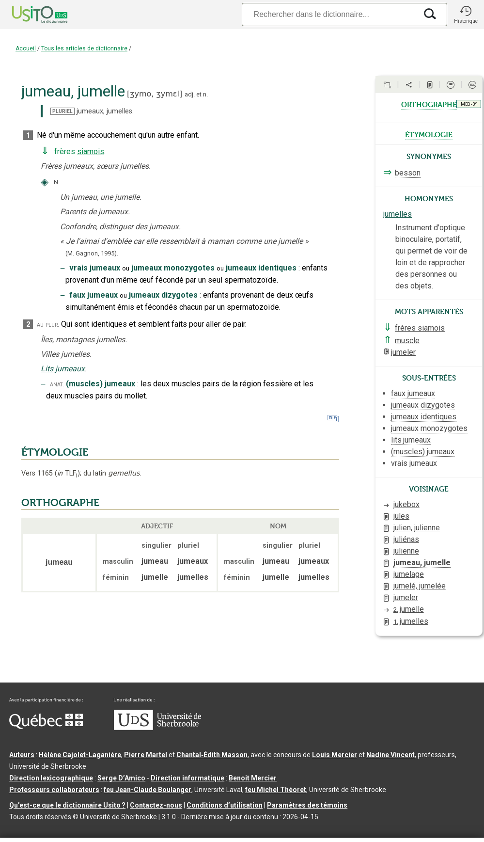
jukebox (406, 504)
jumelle (408, 609)
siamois (90, 151)
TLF (67, 473)
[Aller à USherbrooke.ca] (157, 727)
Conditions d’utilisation (225, 805)
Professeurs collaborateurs (54, 790)
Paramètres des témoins (307, 805)
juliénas (406, 539)
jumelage (408, 574)
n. (205, 94)
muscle (407, 340)
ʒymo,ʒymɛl (154, 93)
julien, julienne (416, 527)
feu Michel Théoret (275, 790)
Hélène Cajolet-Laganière (80, 755)
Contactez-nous (156, 805)
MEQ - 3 (469, 104)
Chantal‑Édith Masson (212, 755)
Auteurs (21, 755)
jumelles (397, 214)
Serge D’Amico (121, 778)
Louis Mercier (334, 755)
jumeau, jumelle (422, 562)
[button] (465, 14)
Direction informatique (187, 778)
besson (408, 172)
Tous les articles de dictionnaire (84, 48)
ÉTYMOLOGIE (54, 452)
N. (57, 182)
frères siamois (420, 328)
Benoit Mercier (253, 778)
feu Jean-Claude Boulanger (147, 790)
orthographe (429, 104)
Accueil (26, 48)
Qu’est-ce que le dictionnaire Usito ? (67, 805)
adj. (190, 94)
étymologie (429, 134)
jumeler (403, 352)
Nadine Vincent (390, 755)
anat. (57, 384)
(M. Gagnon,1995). (91, 253)
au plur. (48, 324)
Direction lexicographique (51, 778)
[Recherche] (329, 14)
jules (401, 516)
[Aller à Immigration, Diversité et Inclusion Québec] (46, 727)
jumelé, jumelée (419, 585)
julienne (406, 551)
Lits (47, 368)
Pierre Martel (145, 755)
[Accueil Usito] (29, 14)
